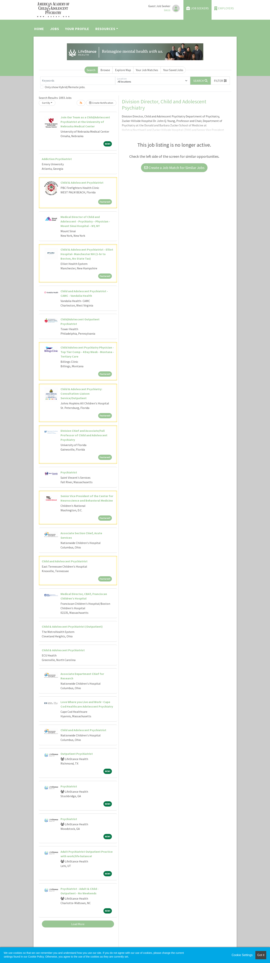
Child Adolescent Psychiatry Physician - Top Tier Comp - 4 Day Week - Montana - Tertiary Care (87, 352)
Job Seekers (197, 8)
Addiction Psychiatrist (57, 159)
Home (39, 29)
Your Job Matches (147, 70)
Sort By (46, 102)
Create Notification (101, 102)
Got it (260, 955)
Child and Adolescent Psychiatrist (65, 561)
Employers (224, 8)
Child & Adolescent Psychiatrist (82, 182)
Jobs (54, 29)
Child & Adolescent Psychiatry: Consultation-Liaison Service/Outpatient (81, 393)
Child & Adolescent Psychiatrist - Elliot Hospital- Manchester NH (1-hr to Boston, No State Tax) (87, 254)
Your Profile (77, 29)
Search (91, 70)
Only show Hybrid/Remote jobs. (65, 87)
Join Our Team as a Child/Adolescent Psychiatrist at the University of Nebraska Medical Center (85, 121)
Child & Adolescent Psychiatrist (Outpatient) (72, 626)
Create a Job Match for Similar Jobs (174, 167)
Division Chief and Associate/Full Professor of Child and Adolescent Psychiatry (84, 435)
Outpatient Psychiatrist (77, 754)
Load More (78, 924)
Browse (105, 70)
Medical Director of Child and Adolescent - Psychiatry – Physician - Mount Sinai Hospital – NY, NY (85, 221)
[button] (220, 81)
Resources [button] (105, 29)
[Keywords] (77, 81)
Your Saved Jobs (173, 70)
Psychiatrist (69, 472)
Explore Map (123, 70)
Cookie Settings (242, 955)
